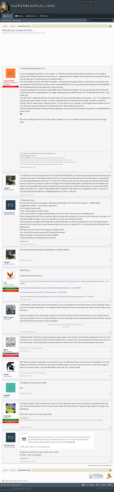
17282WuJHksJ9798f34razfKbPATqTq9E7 (16, 481)
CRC (5, 283)
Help (92, 485)
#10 (110, 427)
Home (99, 485)
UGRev (6, 375)
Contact (85, 485)
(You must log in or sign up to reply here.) (100, 465)
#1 (110, 167)
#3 (110, 244)
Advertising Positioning (18, 488)
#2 (110, 195)
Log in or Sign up (89, 1)
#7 (110, 351)
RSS (111, 485)
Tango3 (7, 188)
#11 (110, 461)
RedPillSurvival (24, 241)
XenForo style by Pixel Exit (37, 489)
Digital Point (29, 488)
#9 (110, 393)
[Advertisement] (57, 48)
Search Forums (6, 20)
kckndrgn (7, 416)
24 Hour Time (17, 485)
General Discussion (16, 33)
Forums (8, 16)
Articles (45, 16)
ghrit (21, 351)
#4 (110, 260)
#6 (110, 332)
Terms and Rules (100, 488)
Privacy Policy (110, 488)
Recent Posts (16, 20)
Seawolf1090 (33, 33)
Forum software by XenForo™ (14, 489)
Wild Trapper (9, 317)
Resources (32, 16)
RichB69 (7, 395)
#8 (110, 376)
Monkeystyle (6, 485)
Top (105, 485)
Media (20, 16)
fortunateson (9, 213)
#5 (110, 299)
